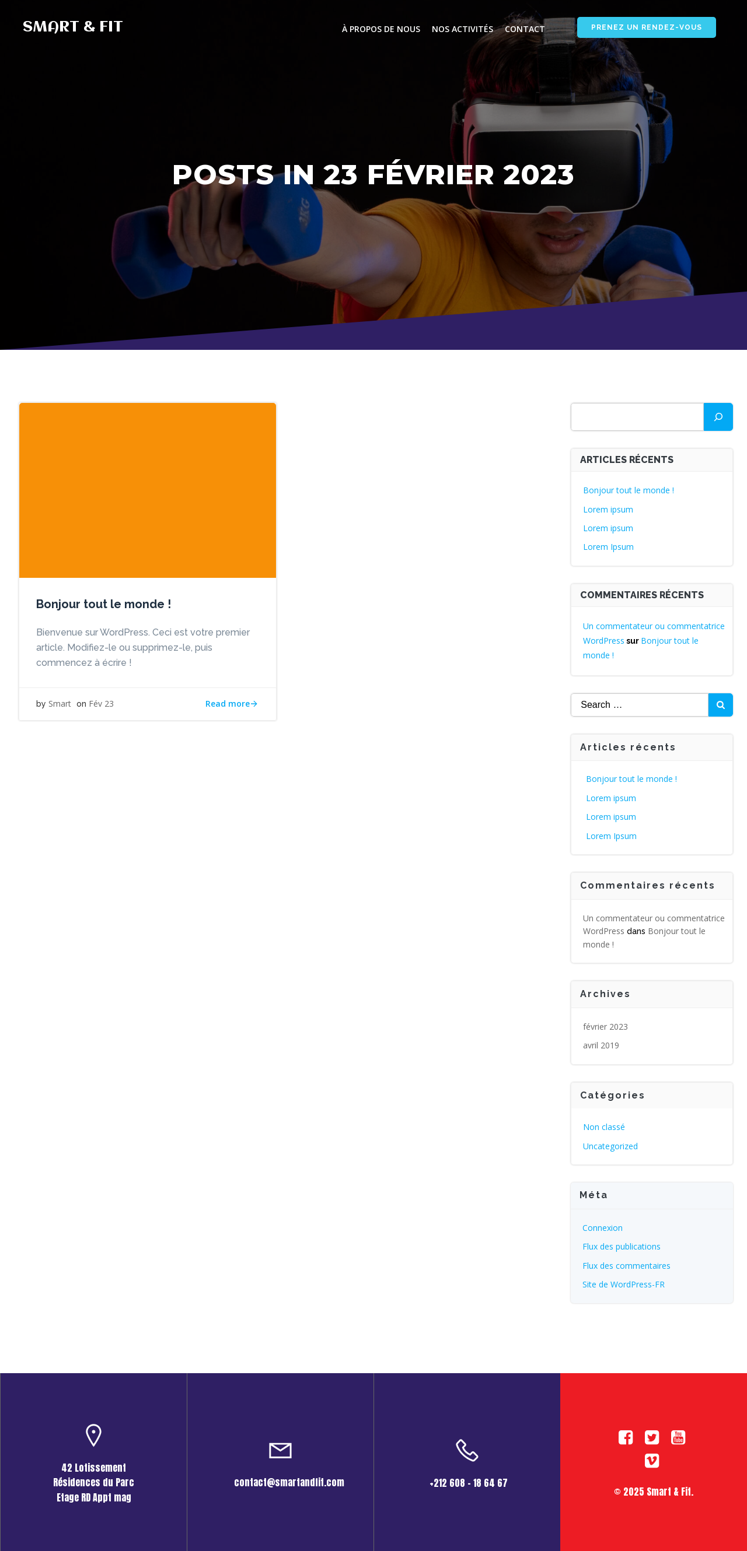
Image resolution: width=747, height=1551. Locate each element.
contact (524, 29)
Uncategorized (611, 1145)
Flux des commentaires (627, 1265)
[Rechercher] (718, 416)
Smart (60, 704)
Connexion (603, 1227)
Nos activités (462, 29)
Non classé (605, 1126)
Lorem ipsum (609, 508)
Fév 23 (101, 704)
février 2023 (606, 1025)
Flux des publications (622, 1245)
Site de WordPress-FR (624, 1283)
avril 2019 (602, 1044)
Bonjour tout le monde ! (629, 489)
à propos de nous (380, 29)
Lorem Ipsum (609, 546)
